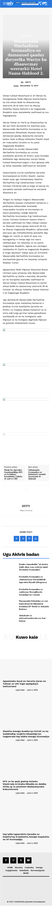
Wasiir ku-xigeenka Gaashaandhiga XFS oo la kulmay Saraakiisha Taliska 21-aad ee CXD (13, 474)
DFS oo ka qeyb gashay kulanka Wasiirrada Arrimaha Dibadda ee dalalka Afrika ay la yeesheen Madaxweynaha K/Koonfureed (24, 785)
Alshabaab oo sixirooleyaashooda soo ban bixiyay (32, 618)
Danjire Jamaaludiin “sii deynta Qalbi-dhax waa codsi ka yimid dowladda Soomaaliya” (33, 567)
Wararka (26, 36)
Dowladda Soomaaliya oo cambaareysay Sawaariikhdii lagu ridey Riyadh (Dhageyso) (33, 579)
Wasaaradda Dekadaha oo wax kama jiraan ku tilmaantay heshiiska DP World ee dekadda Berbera (34, 605)
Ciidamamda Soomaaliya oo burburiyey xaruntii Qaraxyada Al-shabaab (36, 474)
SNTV (28, 82)
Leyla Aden (20, 690)
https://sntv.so (26, 510)
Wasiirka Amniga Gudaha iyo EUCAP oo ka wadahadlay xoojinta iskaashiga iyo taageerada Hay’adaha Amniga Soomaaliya (26, 734)
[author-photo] (9, 690)
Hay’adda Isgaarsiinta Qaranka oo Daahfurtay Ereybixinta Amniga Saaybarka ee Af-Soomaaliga (26, 837)
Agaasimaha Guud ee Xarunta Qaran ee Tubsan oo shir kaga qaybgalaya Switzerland (24, 684)
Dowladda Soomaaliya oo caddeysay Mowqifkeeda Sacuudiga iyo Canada (31, 592)
